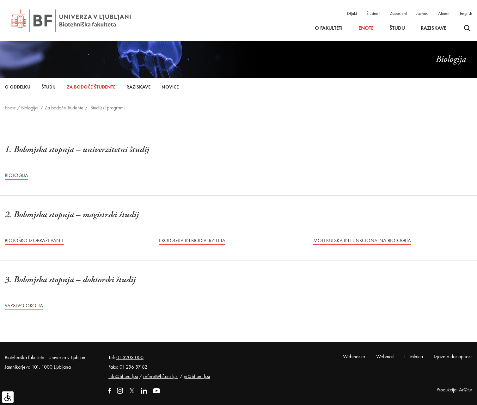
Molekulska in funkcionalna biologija (362, 240)
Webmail (385, 356)
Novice (170, 87)
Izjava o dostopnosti (453, 356)
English (466, 13)
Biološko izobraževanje (34, 240)
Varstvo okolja (24, 305)
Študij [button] (397, 28)
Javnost (422, 13)
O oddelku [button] (17, 87)
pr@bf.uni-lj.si (197, 376)
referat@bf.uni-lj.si (160, 376)
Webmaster (354, 356)
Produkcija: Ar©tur (454, 389)
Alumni (444, 13)
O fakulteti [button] (329, 28)
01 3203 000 (130, 357)
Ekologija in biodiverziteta (192, 240)
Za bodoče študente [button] (91, 87)
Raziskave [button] (433, 28)
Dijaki (352, 13)
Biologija (29, 107)
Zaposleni (398, 13)
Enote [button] (366, 28)
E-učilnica (413, 356)
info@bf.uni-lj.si (123, 376)
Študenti (373, 13)
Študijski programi (107, 107)
